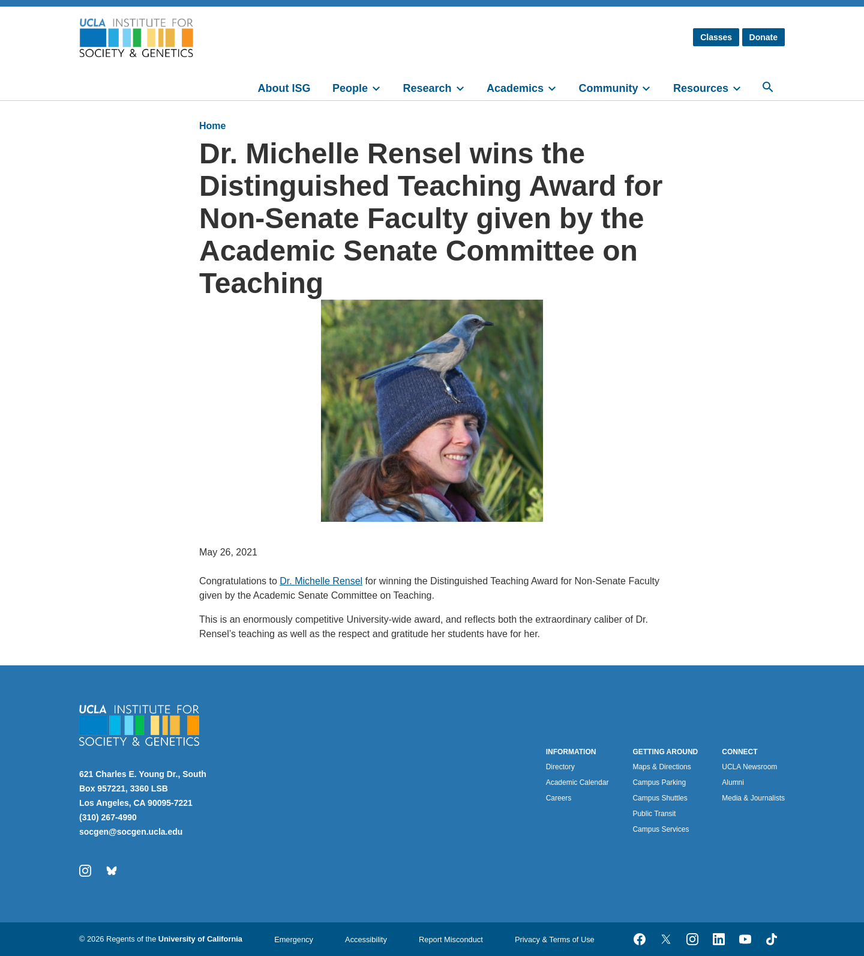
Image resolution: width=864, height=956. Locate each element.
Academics (515, 88)
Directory (560, 767)
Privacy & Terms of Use (555, 939)
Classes (716, 37)
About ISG (284, 88)
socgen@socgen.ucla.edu (130, 831)
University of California (200, 938)
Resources (700, 88)
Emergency (293, 939)
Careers (559, 798)
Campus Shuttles (659, 798)
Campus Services (660, 829)
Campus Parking (659, 782)
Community (608, 88)
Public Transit (654, 813)
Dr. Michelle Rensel (321, 581)
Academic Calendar (577, 782)
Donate (763, 37)
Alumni (733, 782)
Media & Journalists (753, 798)
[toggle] (382, 87)
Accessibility (366, 939)
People (350, 88)
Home (212, 126)
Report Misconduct (451, 939)
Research (427, 88)
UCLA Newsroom (749, 767)
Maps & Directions (661, 767)
